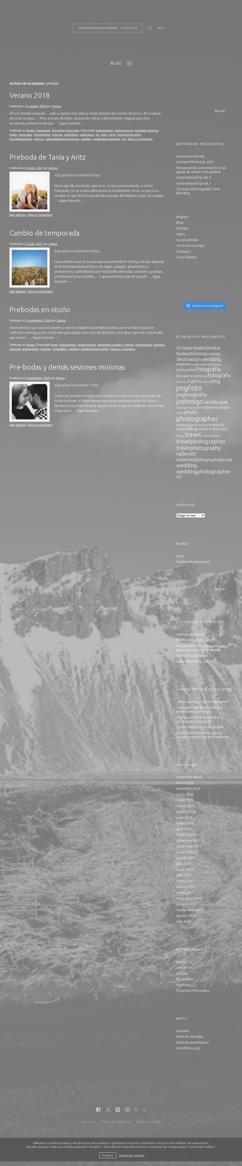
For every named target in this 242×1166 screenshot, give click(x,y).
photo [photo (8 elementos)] (190, 412)
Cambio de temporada (44, 233)
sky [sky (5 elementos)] (215, 429)
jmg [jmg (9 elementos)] (216, 381)
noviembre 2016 (188, 898)
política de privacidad (115, 1121)
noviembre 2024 (188, 777)
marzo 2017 (185, 881)
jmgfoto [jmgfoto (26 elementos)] (189, 388)
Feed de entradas (189, 1036)
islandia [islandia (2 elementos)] (207, 381)
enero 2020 (185, 794)
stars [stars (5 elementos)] (223, 429)
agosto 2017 (186, 858)
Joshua (56, 106)
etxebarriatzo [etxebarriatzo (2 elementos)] (198, 364)
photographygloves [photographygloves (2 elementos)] (186, 425)
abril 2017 (183, 875)
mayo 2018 (184, 823)
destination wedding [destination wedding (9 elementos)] (198, 359)
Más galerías (17, 215)
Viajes (180, 234)
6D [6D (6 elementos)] (179, 348)
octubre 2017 (186, 852)
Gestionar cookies (131, 1155)
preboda (57, 134)
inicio (180, 556)
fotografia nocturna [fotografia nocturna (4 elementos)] (191, 376)
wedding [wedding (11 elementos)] (186, 465)
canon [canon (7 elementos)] (214, 353)
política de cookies (149, 1121)
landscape (25, 134)
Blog (179, 222)
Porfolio (182, 228)
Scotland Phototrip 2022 (195, 162)
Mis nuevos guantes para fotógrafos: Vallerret (202, 735)
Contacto (183, 251)
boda (54, 345)
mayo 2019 (184, 800)
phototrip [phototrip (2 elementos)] (203, 425)
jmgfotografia (143, 345)
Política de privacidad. (193, 562)
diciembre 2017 (188, 841)
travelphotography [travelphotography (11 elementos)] (198, 448)
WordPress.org (187, 1048)
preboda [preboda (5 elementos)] (216, 424)
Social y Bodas (187, 240)
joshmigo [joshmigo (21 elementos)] (189, 401)
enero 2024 (185, 783)
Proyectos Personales (65, 130)
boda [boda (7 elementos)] (187, 348)
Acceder (182, 1031)
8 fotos (93, 175)
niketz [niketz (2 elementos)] (180, 412)
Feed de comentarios (192, 1042)
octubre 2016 (186, 904)
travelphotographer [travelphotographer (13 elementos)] (200, 441)
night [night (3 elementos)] (198, 407)
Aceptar (108, 1155)
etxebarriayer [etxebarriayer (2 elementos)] (213, 364)
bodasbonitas (104, 130)
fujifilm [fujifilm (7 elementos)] (195, 381)
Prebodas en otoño (39, 310)
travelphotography (20, 139)
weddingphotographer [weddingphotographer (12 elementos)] (203, 471)
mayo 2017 (184, 869)
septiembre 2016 (189, 910)
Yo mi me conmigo (190, 246)
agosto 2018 (186, 812)
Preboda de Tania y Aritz (47, 157)
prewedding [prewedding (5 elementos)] (186, 429)
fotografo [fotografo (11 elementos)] (219, 375)
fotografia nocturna (146, 130)
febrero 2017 (186, 887)
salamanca (87, 134)
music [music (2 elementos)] (190, 407)
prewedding (71, 134)
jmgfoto (129, 345)
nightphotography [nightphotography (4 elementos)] (216, 407)
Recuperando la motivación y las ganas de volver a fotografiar (201, 170)
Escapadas (43, 130)
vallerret (39, 139)
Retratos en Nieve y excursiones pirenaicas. (199, 709)
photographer (42, 134)
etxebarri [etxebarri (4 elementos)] (183, 364)
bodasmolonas (124, 130)
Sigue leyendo (71, 123)
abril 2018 (183, 829)
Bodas (31, 130)
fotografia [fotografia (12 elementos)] (208, 369)
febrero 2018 (186, 835)
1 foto (93, 385)
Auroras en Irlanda (190, 156)
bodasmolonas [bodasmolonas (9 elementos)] (192, 353)
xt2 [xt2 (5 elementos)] (179, 477)
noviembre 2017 (188, 846)
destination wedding (110, 345)
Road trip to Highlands (210, 702)
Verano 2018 (29, 95)
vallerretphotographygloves (62, 139)
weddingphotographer (106, 139)
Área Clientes (186, 257)
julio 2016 (183, 921)
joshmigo (158, 345)
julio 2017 (183, 864)
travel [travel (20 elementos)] (193, 434)
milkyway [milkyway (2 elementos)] (181, 407)
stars (104, 134)
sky (97, 134)
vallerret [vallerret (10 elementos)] (186, 454)
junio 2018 (184, 817)
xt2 (123, 139)
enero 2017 (185, 892)
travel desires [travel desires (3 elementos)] (211, 435)
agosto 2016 (186, 916)
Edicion (181, 973)
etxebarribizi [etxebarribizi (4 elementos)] (185, 370)
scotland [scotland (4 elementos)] (204, 429)
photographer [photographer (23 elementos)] (197, 418)
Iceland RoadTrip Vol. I (193, 183)
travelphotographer (129, 134)
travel (112, 134)
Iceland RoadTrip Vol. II (193, 177)
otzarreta (15, 349)
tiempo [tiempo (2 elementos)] (180, 435)
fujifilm (13, 134)
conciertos (184, 967)
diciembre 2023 (188, 788)
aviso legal (87, 1121)
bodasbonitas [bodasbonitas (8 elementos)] (207, 348)
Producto (183, 985)
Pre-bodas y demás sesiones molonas (67, 367)
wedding (86, 139)
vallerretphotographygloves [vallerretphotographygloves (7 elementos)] (204, 459)
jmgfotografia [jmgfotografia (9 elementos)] (191, 394)
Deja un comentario (140, 139)
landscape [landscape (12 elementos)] (216, 402)
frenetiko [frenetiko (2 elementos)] (181, 381)
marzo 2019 (185, 806)
